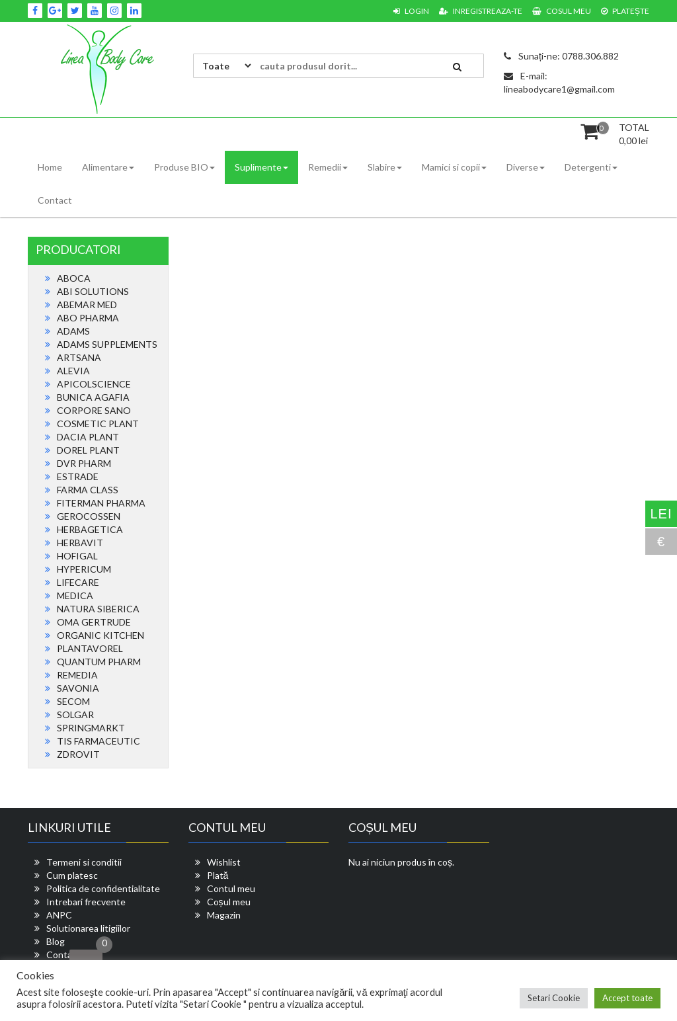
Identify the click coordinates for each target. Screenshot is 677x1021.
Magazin (224, 914)
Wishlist (224, 862)
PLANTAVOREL (90, 648)
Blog (55, 941)
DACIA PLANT (88, 436)
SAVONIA (78, 688)
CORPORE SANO (94, 410)
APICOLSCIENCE (94, 383)
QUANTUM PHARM (99, 661)
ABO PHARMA (88, 317)
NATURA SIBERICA (98, 608)
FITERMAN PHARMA (101, 503)
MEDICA (75, 595)
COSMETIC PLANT (98, 423)
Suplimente (261, 167)
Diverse (525, 167)
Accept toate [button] (627, 998)
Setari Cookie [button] (554, 998)
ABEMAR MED (87, 304)
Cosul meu (561, 11)
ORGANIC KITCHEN (100, 635)
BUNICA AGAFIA (93, 397)
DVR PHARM (84, 463)
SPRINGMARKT (91, 727)
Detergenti (591, 167)
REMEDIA (77, 674)
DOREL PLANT (88, 450)
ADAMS (73, 331)
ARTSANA (79, 357)
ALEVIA (73, 370)
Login (411, 11)
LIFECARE (78, 582)
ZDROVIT (78, 754)
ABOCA (74, 278)
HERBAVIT (80, 542)
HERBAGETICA (90, 529)
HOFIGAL (77, 555)
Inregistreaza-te (480, 11)
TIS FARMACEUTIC (98, 741)
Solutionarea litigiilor (88, 928)
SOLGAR (75, 714)
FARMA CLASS (87, 489)
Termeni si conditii (84, 862)
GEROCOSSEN (88, 516)
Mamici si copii (454, 167)
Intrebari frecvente (86, 901)
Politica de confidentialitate (103, 888)
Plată (218, 875)
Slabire (385, 167)
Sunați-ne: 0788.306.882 (561, 55)
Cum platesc (72, 875)
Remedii (328, 167)
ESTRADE (78, 476)
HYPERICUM (84, 569)
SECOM (73, 701)
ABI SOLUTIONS (93, 291)
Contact (55, 200)
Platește (625, 11)
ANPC (59, 914)
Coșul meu (229, 901)
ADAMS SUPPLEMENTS (107, 344)
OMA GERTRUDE (94, 622)
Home (50, 167)
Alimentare (108, 167)
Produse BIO (184, 167)
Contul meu (231, 888)
